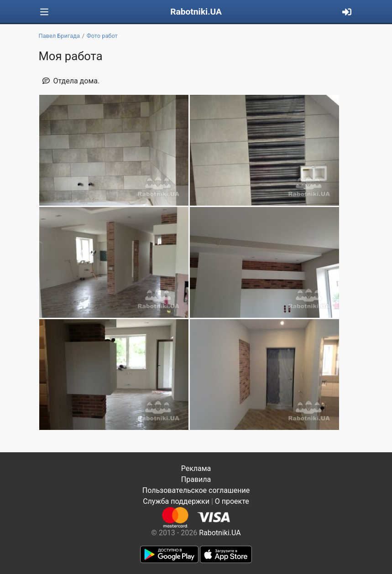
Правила (196, 479)
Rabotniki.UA (196, 11)
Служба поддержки (176, 501)
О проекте (232, 501)
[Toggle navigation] (44, 12)
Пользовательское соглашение (196, 490)
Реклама (196, 468)
